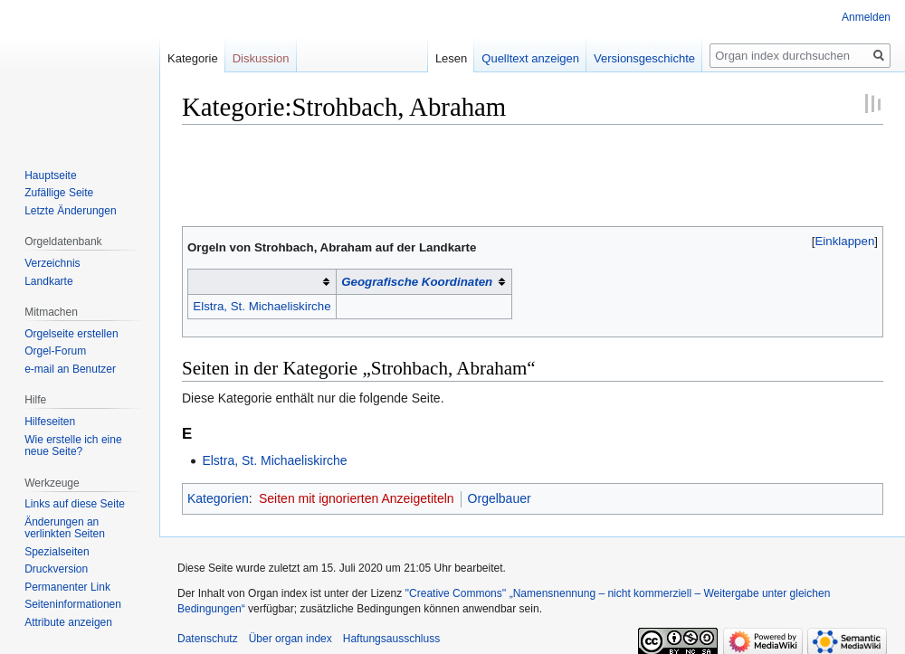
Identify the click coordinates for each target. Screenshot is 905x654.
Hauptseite (50, 175)
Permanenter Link (67, 587)
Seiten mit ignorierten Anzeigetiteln (356, 498)
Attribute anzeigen (68, 622)
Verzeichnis (52, 263)
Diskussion (261, 58)
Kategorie (192, 58)
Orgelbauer (499, 498)
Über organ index (290, 638)
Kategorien (218, 498)
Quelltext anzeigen (515, 58)
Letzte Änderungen (70, 210)
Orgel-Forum (55, 351)
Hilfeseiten (49, 421)
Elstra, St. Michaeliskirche (261, 306)
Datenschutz (207, 638)
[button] (845, 241)
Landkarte (48, 281)
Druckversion (56, 569)
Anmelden (866, 17)
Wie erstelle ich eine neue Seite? (72, 446)
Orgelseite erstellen (71, 333)
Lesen (436, 58)
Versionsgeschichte (629, 58)
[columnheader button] (262, 282)
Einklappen (845, 241)
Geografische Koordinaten (416, 282)
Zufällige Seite (58, 192)
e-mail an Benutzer (70, 369)
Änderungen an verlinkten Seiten (64, 528)
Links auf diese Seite (74, 504)
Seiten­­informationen (72, 604)
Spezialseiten (56, 551)
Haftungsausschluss (391, 638)
